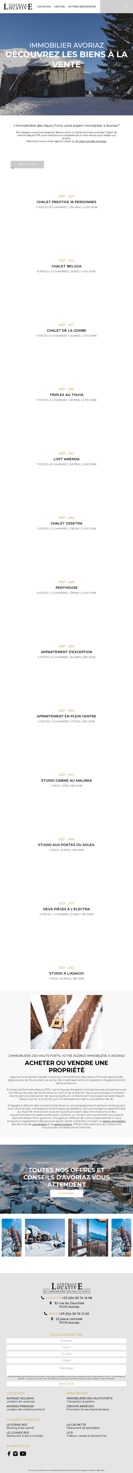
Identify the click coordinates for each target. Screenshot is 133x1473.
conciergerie (39, 1124)
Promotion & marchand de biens (88, 1408)
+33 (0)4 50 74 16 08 (77, 1298)
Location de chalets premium (26, 1408)
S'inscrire (66, 1193)
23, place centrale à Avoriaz (90, 141)
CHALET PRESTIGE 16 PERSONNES (66, 202)
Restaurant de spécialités (83, 1426)
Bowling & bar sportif (20, 1426)
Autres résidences (82, 6)
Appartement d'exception (66, 652)
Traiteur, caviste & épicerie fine (87, 1434)
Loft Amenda (67, 459)
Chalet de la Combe (66, 330)
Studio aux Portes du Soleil (66, 845)
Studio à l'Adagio (66, 973)
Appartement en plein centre (66, 716)
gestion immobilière (113, 1121)
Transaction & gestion (89, 1400)
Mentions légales (80, 1470)
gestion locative (63, 1124)
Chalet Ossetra (66, 523)
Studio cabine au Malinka (66, 780)
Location (44, 6)
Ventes (59, 6)
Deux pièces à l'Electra (66, 909)
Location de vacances (21, 1400)
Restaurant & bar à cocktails (25, 1434)
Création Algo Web (96, 1470)
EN (126, 6)
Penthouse (67, 588)
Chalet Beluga (66, 266)
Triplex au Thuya (67, 395)
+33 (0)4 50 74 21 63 (74, 1314)
